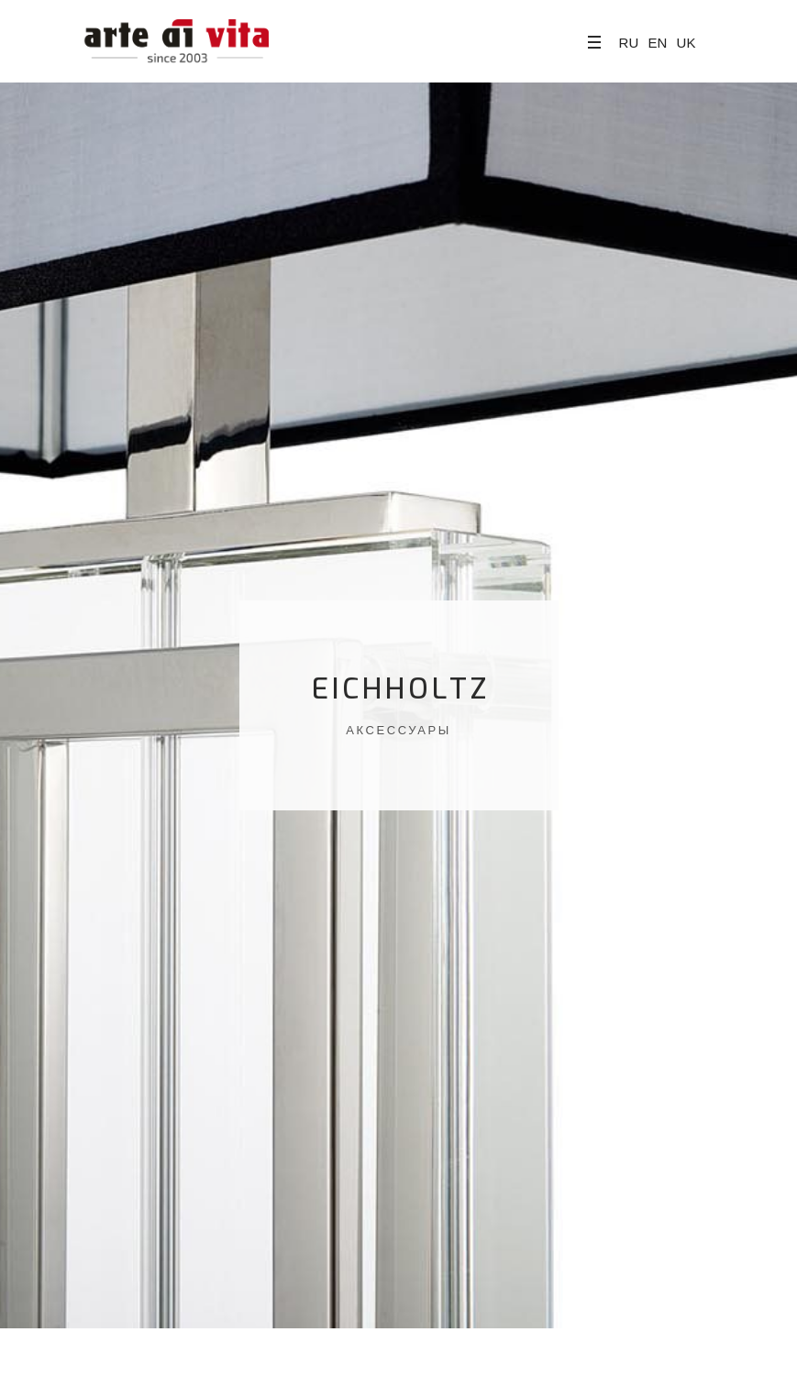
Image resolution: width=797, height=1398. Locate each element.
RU (629, 42)
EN (657, 42)
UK (686, 42)
